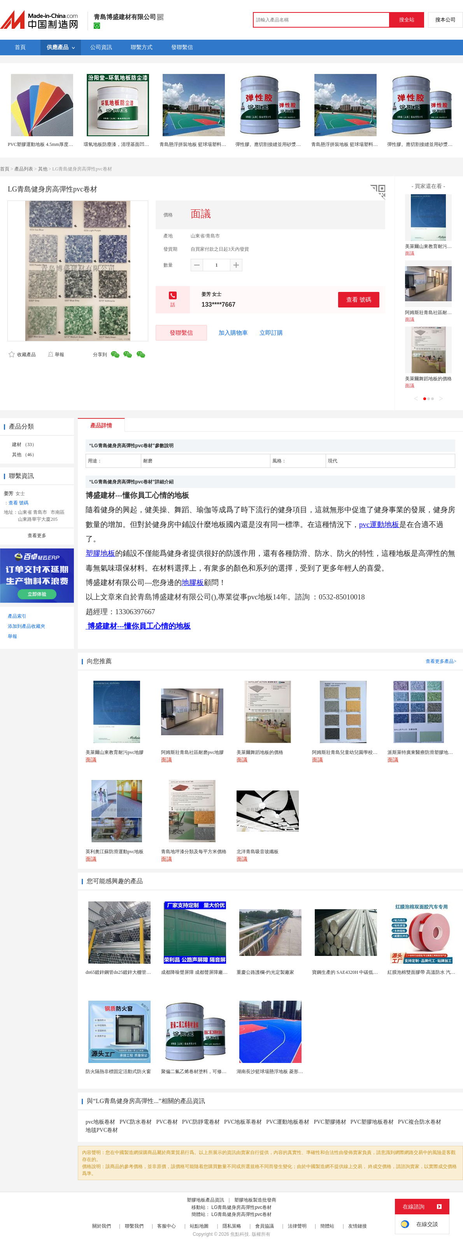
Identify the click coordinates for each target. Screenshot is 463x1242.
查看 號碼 (358, 299)
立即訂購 (271, 333)
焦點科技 (239, 1234)
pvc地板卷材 (100, 1122)
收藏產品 (22, 354)
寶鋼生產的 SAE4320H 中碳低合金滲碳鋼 (354, 972)
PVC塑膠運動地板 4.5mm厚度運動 (43, 144)
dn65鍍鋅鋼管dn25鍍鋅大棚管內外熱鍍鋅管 (130, 972)
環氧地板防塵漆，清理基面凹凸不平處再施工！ (133, 144)
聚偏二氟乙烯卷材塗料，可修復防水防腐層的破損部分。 (219, 1071)
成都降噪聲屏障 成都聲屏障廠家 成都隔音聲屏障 (211, 972)
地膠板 (193, 582)
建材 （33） (24, 444)
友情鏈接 (357, 1226)
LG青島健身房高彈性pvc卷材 (241, 1207)
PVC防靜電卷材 (201, 1122)
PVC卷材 (166, 1122)
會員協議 (264, 1226)
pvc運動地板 (379, 524)
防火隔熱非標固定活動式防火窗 (118, 1071)
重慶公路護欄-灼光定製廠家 (265, 972)
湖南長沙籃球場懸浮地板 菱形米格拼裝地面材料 (286, 1071)
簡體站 (327, 1226)
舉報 (55, 354)
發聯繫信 (181, 332)
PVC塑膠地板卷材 (372, 1122)
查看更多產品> (441, 661)
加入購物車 (233, 333)
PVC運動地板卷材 (287, 1122)
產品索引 (17, 616)
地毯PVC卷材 (102, 1130)
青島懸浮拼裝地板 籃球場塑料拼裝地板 (200, 144)
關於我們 (101, 1226)
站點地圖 (199, 1226)
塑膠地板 (100, 553)
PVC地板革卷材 (243, 1122)
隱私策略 (232, 1226)
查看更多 (37, 535)
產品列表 (23, 169)
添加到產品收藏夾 (26, 626)
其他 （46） (24, 454)
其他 (42, 169)
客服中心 (166, 1226)
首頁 (4, 169)
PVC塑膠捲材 (330, 1122)
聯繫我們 (134, 1226)
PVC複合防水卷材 (419, 1122)
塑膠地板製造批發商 (255, 1200)
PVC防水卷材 (135, 1122)
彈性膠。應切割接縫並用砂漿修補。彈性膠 (279, 144)
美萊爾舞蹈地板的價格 (428, 378)
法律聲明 (297, 1226)
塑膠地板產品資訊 (205, 1200)
